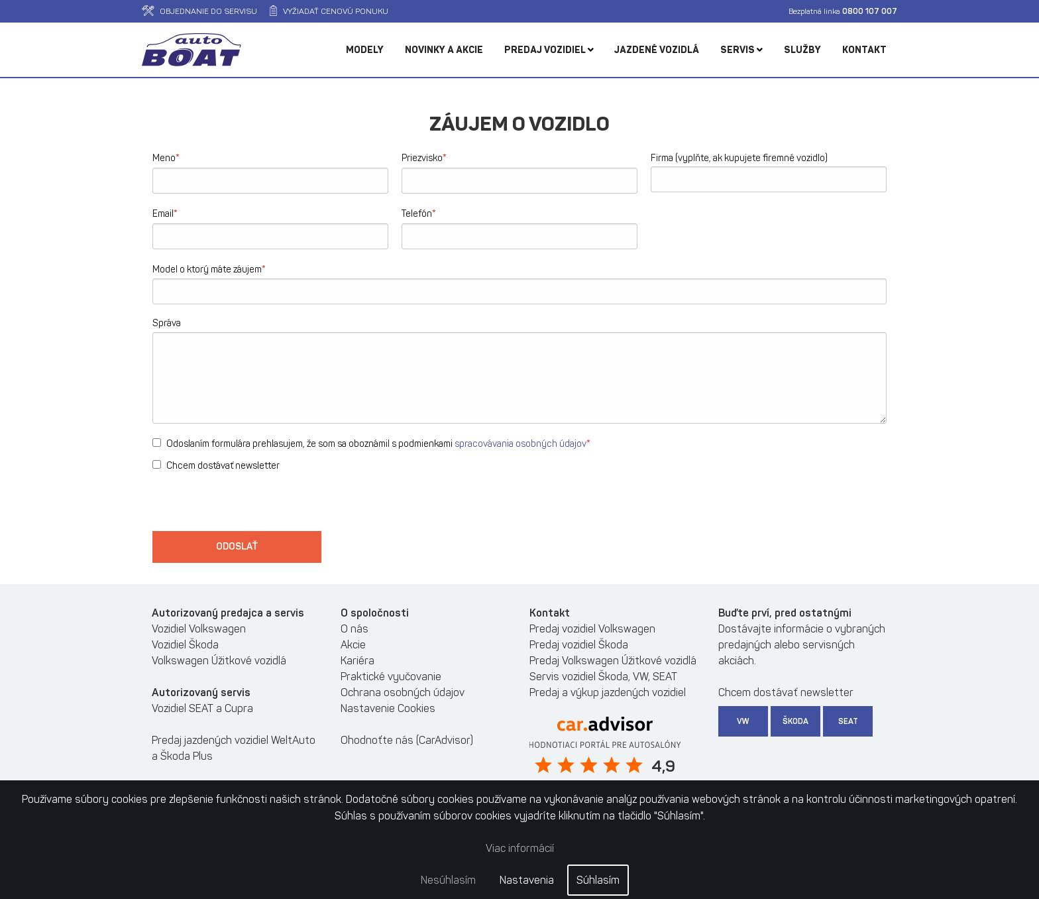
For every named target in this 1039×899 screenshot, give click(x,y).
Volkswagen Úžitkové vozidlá (219, 660)
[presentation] (253, 505)
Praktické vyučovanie (391, 676)
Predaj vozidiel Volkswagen (592, 629)
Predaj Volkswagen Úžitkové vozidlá (612, 660)
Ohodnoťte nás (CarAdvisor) (407, 740)
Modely (365, 50)
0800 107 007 (869, 11)
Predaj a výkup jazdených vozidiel (607, 692)
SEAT (848, 721)
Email (165, 213)
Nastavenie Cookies (388, 708)
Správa (166, 323)
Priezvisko (424, 157)
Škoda (795, 721)
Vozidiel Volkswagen (199, 629)
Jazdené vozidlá (656, 50)
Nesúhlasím (448, 880)
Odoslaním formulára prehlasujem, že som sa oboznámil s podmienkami (371, 443)
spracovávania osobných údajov (520, 444)
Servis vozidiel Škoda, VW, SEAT (603, 676)
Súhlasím (598, 880)
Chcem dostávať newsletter (216, 465)
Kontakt (864, 50)
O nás (354, 629)
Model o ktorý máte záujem (209, 269)
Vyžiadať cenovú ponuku (329, 11)
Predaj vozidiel (549, 50)
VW (743, 721)
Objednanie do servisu (199, 11)
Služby (802, 50)
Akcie (353, 644)
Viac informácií (520, 848)
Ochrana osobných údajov (403, 692)
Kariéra (357, 660)
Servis (741, 50)
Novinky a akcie (444, 50)
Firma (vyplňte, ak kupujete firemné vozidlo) (739, 158)
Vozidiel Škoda (185, 644)
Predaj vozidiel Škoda (578, 644)
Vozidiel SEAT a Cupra (202, 708)
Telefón (419, 213)
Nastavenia (527, 880)
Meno (166, 157)
